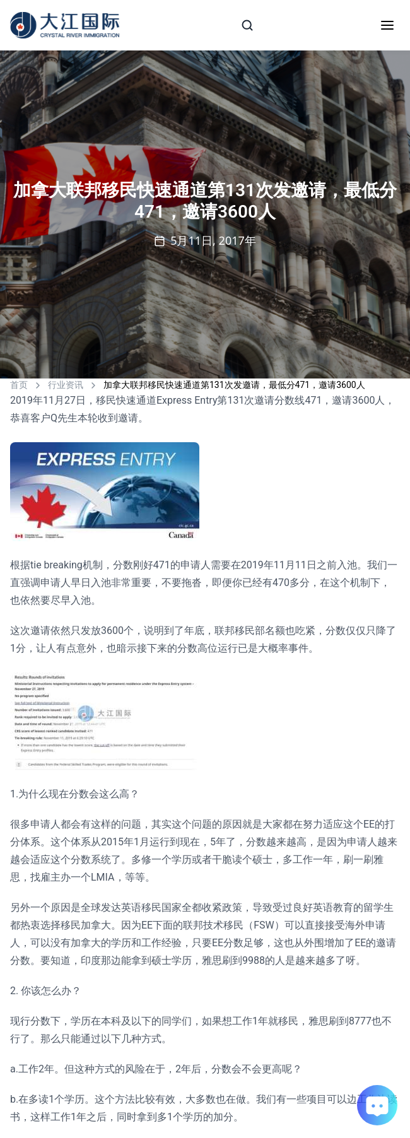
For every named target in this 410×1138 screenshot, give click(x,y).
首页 (19, 385)
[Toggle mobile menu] (387, 25)
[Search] (247, 25)
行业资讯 (65, 385)
